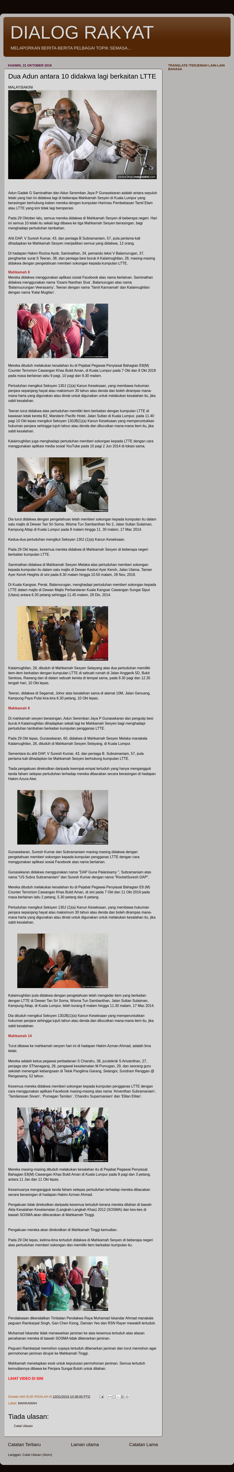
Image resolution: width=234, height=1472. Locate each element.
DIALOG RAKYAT (82, 32)
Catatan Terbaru (24, 1444)
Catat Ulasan (23, 1426)
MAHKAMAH (27, 1403)
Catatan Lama (143, 1444)
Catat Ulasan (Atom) (37, 1455)
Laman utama (85, 1444)
